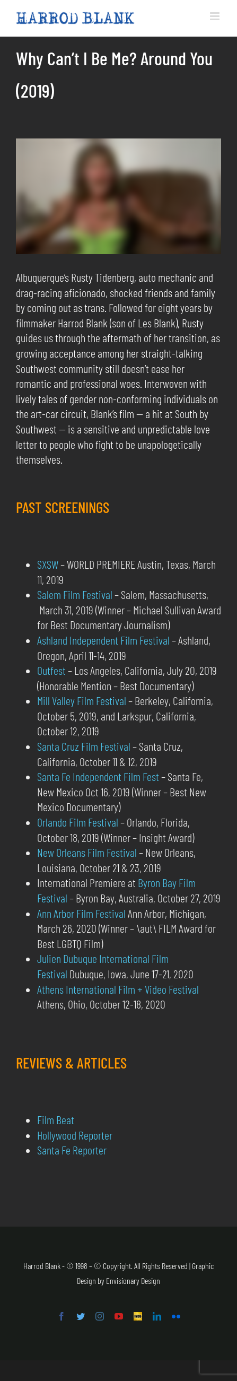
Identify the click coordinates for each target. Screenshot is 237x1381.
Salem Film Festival (74, 594)
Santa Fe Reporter (72, 1150)
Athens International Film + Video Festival (118, 989)
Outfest (51, 670)
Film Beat (55, 1119)
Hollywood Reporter (74, 1135)
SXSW (47, 564)
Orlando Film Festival (77, 822)
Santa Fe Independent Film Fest (98, 776)
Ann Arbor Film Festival (81, 913)
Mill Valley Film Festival (81, 700)
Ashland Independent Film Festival (103, 640)
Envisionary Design (133, 1280)
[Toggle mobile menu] (215, 16)
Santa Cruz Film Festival (83, 746)
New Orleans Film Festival (87, 852)
